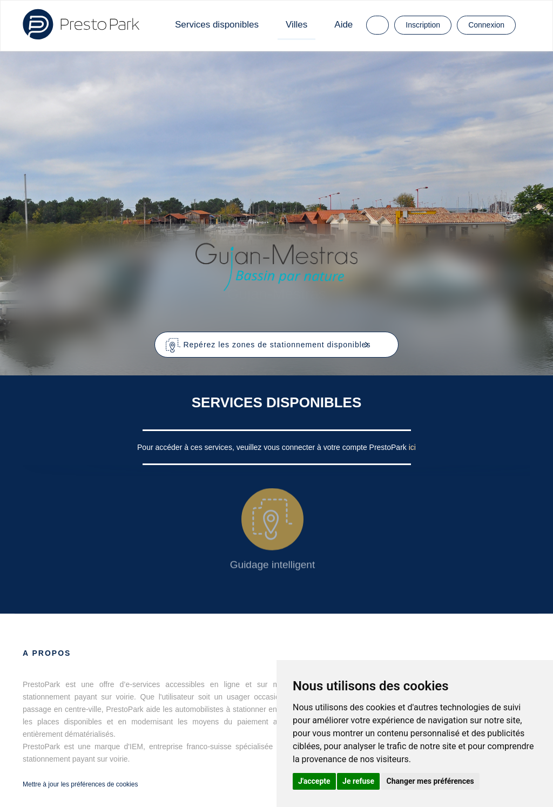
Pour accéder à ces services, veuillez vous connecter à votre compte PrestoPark (273, 447)
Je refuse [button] (358, 781)
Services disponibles (217, 24)
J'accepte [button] (314, 781)
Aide (343, 24)
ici (412, 447)
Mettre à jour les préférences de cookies (80, 784)
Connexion (486, 25)
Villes (296, 24)
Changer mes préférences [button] (430, 781)
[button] (276, 345)
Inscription (423, 25)
